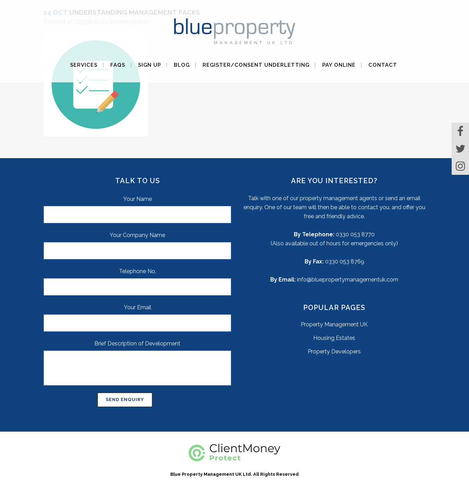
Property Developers (334, 351)
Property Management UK (334, 324)
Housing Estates (334, 338)
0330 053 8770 (355, 234)
